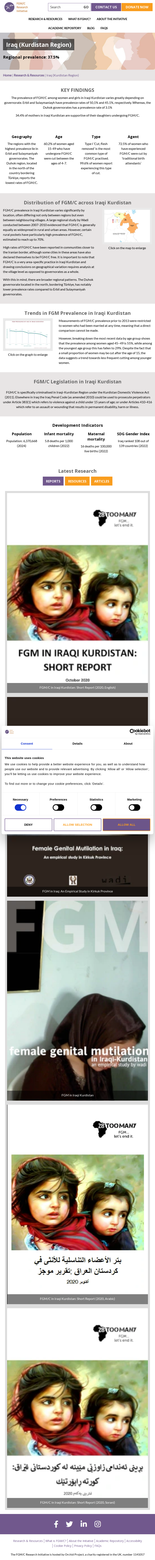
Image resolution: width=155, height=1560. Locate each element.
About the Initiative (112, 19)
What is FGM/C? (79, 19)
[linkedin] (83, 1524)
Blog (90, 28)
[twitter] (69, 1524)
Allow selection (77, 824)
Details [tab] (77, 743)
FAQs (104, 28)
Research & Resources (45, 19)
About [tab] (128, 743)
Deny (28, 824)
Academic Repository (64, 28)
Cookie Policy (62, 1546)
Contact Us (106, 7)
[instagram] (97, 1524)
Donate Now (137, 7)
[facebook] (56, 1524)
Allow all (126, 824)
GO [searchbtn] (86, 7)
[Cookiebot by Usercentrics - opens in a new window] (132, 732)
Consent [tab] (27, 743)
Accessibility (134, 1541)
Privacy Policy (83, 1546)
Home (7, 75)
